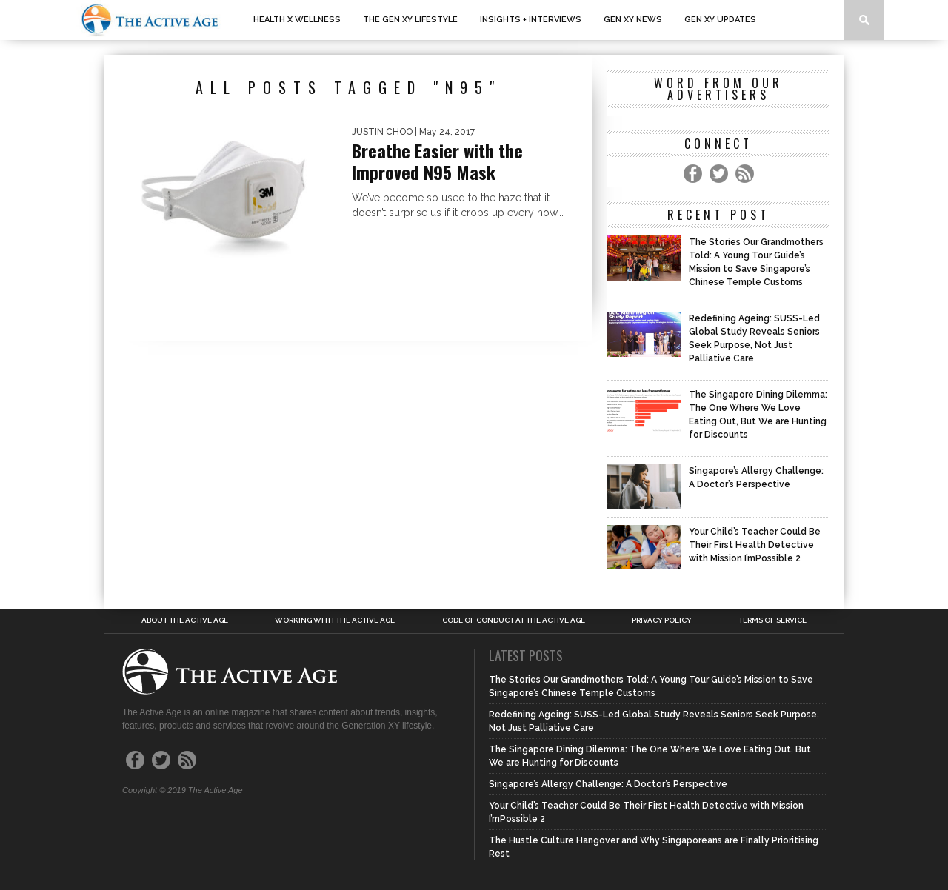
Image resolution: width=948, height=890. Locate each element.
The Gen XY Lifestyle (410, 19)
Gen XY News (633, 19)
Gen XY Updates (720, 19)
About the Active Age (184, 620)
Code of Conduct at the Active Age (513, 620)
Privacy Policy (662, 620)
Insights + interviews (530, 19)
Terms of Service (772, 620)
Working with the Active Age (335, 620)
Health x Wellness (297, 19)
